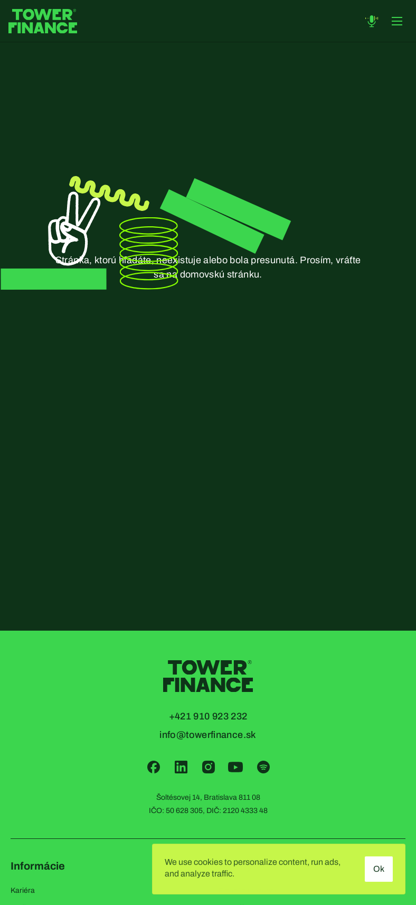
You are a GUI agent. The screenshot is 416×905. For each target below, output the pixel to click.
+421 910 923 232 (208, 716)
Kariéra (23, 890)
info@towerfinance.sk (207, 734)
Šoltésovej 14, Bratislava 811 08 (208, 797)
